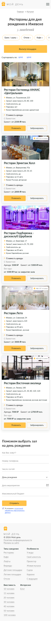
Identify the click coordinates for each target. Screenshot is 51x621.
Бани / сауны (10, 37)
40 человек (9, 606)
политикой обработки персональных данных (14, 510)
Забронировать (37, 128)
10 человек (9, 589)
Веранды (8, 565)
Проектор (31, 561)
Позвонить (16, 128)
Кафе (39, 37)
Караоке (31, 574)
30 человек (9, 602)
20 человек (9, 597)
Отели (26, 37)
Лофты (7, 561)
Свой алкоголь (34, 557)
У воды (30, 552)
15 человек (9, 593)
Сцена (30, 570)
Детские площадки (13, 570)
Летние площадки (12, 574)
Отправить (14, 503)
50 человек (9, 610)
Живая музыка (34, 565)
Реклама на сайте (11, 543)
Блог (22, 589)
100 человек (10, 615)
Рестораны (9, 552)
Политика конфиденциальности (18, 540)
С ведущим (32, 578)
